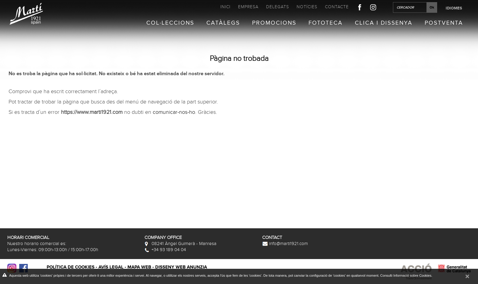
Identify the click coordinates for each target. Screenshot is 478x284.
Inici (225, 6)
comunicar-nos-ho (174, 112)
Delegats (277, 6)
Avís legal (110, 267)
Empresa (248, 6)
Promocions (274, 23)
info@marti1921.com (285, 243)
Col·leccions (170, 23)
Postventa (444, 23)
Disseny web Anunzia (181, 267)
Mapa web (139, 267)
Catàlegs (223, 23)
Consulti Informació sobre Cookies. (406, 275)
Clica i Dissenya (383, 23)
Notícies (307, 6)
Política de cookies (71, 267)
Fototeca (326, 23)
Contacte (337, 6)
